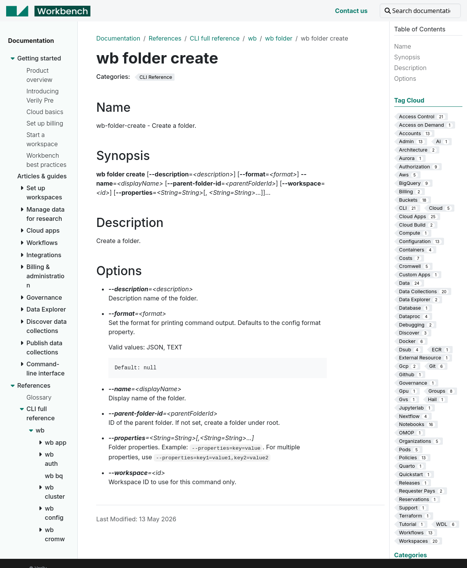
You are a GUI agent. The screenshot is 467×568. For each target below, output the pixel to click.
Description (410, 68)
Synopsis (407, 57)
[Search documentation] (420, 10)
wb (252, 38)
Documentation (118, 38)
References (165, 38)
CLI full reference (214, 38)
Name (402, 46)
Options (405, 78)
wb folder (278, 38)
